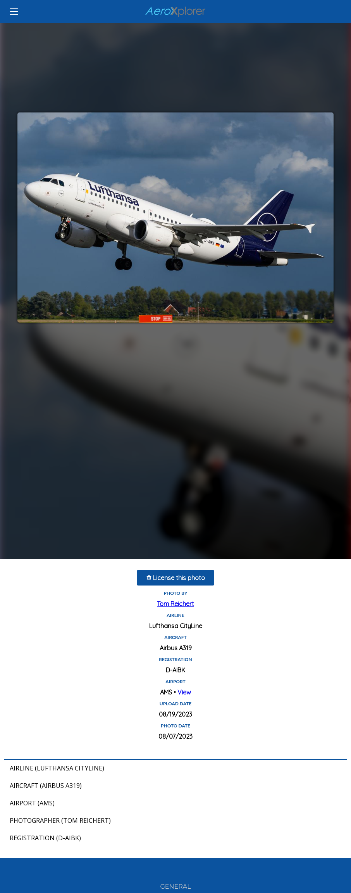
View (184, 692)
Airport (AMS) (32, 803)
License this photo (175, 578)
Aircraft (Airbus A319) (46, 785)
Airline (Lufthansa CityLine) (57, 768)
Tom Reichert (175, 604)
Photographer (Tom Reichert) (60, 820)
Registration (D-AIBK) (45, 838)
